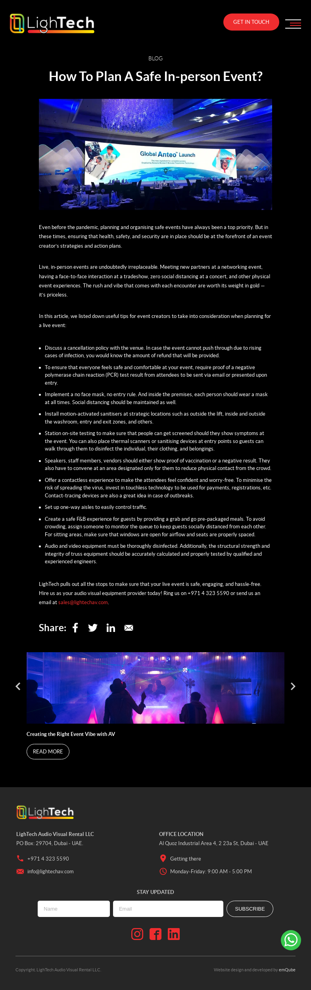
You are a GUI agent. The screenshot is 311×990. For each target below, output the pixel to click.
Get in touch (251, 22)
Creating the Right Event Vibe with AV (71, 734)
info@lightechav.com (45, 871)
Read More (48, 752)
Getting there (180, 858)
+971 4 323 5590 (42, 858)
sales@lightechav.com (83, 602)
